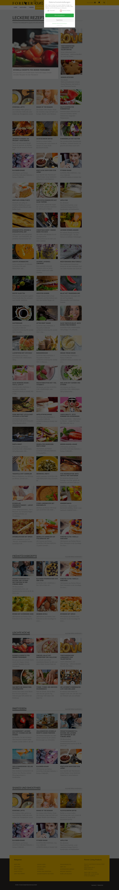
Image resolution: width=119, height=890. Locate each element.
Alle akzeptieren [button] (59, 15)
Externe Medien (65, 10)
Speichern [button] (59, 20)
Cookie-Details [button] (59, 25)
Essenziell (51, 10)
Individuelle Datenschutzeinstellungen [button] (59, 23)
